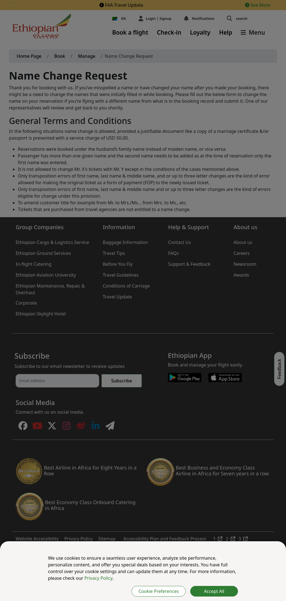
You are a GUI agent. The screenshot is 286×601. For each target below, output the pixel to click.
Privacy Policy (98, 578)
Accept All (214, 591)
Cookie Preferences (159, 591)
